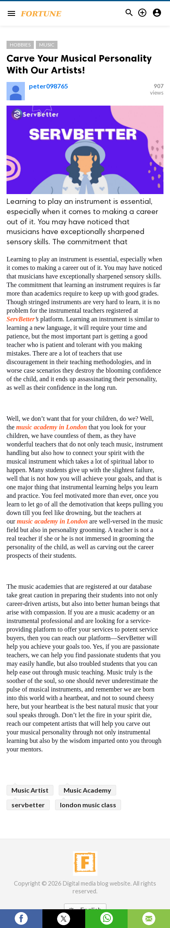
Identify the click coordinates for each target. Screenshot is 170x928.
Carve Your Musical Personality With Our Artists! (79, 64)
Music (46, 45)
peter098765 (48, 86)
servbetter (28, 805)
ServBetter (21, 319)
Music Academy (87, 790)
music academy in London (52, 427)
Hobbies (20, 45)
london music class (88, 805)
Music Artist (30, 790)
